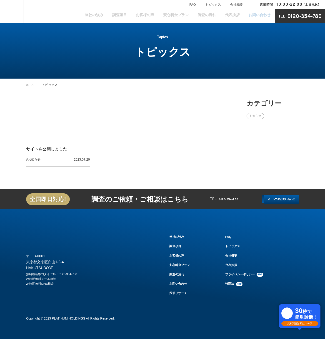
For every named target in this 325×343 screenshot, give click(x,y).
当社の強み (139, 16)
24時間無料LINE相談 (43, 292)
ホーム (31, 85)
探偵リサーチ (178, 296)
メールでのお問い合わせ (273, 200)
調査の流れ (224, 16)
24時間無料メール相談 (44, 286)
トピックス (213, 4)
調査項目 (157, 16)
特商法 (236, 287)
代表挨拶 (242, 16)
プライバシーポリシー (248, 277)
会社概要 (236, 4)
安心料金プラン (200, 16)
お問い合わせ (263, 16)
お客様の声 (177, 16)
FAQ (192, 4)
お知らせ (256, 116)
